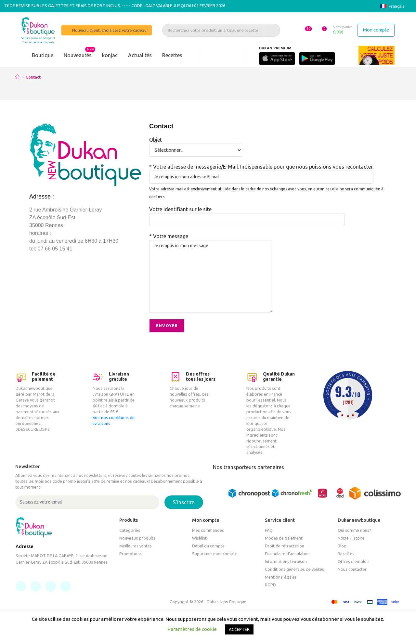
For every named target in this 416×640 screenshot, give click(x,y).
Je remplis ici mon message (210, 276)
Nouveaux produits (137, 538)
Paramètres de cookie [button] (192, 629)
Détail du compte (208, 546)
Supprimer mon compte (214, 553)
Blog (342, 546)
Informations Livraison (286, 561)
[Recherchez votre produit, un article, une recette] (219, 30)
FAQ (269, 530)
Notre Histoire (351, 538)
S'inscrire (183, 502)
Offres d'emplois (354, 561)
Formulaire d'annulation (287, 553)
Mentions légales (281, 577)
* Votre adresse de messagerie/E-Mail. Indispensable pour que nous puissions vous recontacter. (261, 171)
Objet (195, 144)
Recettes (172, 55)
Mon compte (376, 29)
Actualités (140, 55)
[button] (301, 30)
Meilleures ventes (135, 546)
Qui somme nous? (354, 530)
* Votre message (210, 256)
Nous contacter (352, 569)
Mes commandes (208, 530)
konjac (110, 55)
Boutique (42, 55)
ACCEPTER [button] (239, 629)
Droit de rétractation (284, 546)
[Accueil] (17, 77)
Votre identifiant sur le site (247, 214)
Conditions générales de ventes (294, 569)
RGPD (270, 584)
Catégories (129, 530)
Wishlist (199, 538)
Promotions (130, 553)
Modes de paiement (284, 538)
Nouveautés (78, 55)
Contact (33, 77)
